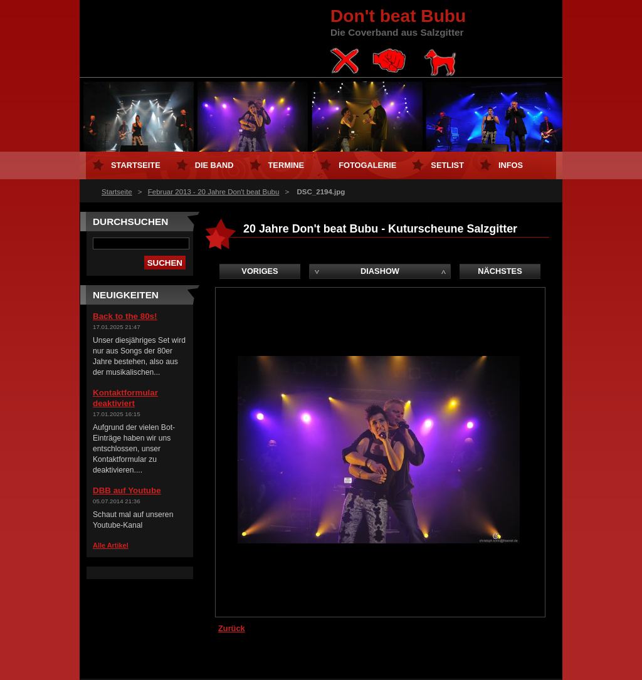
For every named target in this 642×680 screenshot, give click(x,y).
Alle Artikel (111, 545)
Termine (286, 165)
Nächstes (500, 271)
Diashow (379, 271)
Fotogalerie (367, 165)
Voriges (259, 271)
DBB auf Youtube (127, 490)
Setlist (447, 165)
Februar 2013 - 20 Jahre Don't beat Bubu (214, 192)
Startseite (117, 192)
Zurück (231, 628)
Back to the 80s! (125, 316)
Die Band (214, 165)
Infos (510, 165)
